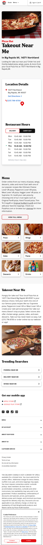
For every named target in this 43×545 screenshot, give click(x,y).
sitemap (29, 208)
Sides (11, 256)
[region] (21, 527)
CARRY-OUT (27, 131)
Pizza (11, 237)
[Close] (38, 511)
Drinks (33, 274)
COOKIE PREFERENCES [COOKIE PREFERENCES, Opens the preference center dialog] (12, 541)
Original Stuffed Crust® (23, 203)
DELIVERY (12, 131)
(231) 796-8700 (14, 100)
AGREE (28, 540)
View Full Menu (15, 217)
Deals (10, 2)
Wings (33, 237)
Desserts (11, 274)
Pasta (33, 256)
